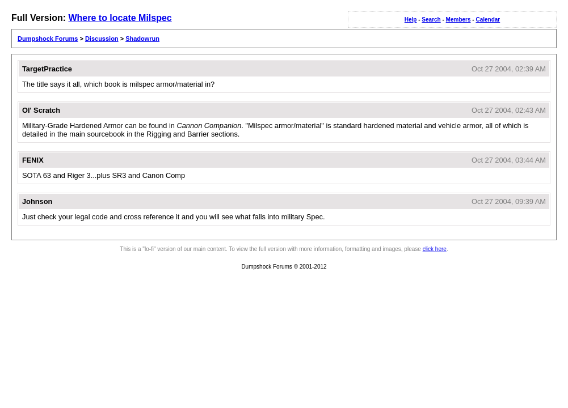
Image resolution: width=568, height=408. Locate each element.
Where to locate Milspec (119, 18)
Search (431, 19)
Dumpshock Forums (48, 38)
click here (435, 249)
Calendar (488, 19)
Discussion (102, 38)
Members (458, 19)
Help (411, 19)
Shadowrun (142, 38)
